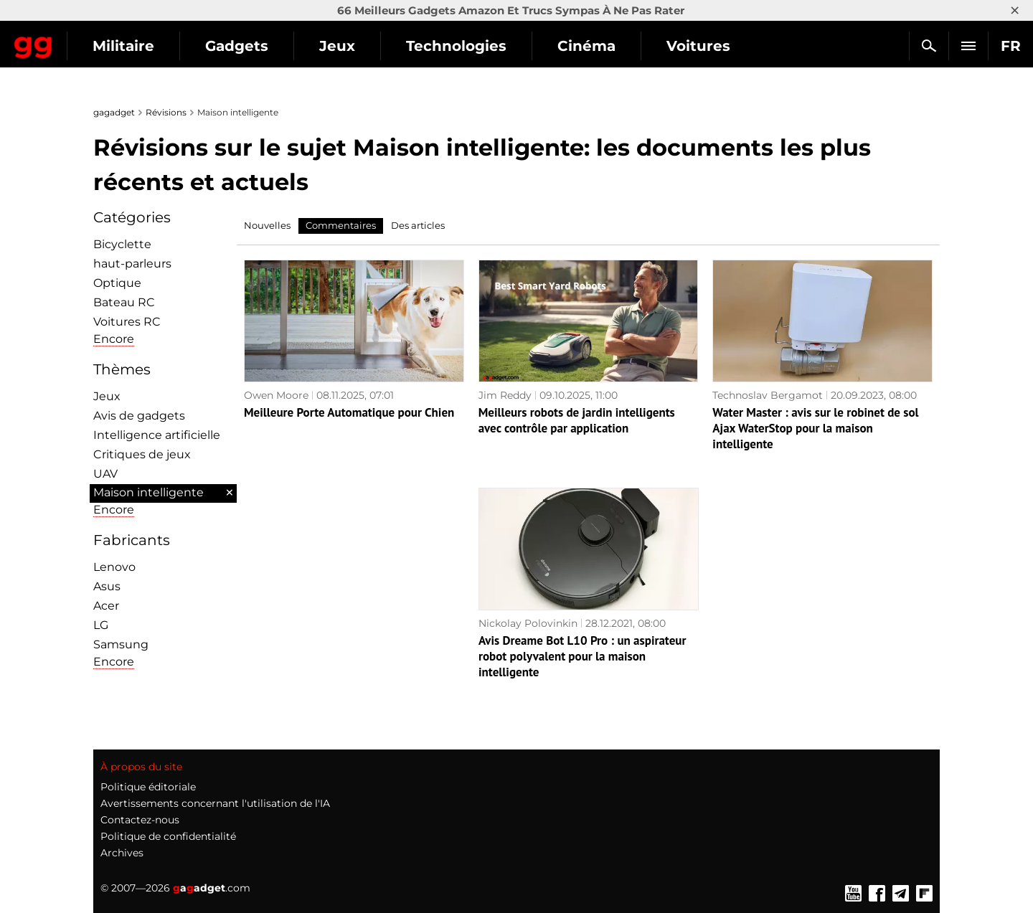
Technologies (582, 46)
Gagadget (96, 40)
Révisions (166, 112)
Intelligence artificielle (156, 435)
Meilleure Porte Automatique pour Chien (349, 412)
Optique (117, 283)
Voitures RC (127, 321)
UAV (105, 474)
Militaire (249, 46)
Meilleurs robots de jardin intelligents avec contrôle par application (576, 420)
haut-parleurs (132, 263)
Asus (107, 586)
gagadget (114, 112)
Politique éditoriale (148, 786)
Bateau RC (124, 302)
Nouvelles (267, 225)
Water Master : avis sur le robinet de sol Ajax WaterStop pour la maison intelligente (815, 428)
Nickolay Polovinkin (527, 623)
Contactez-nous (139, 819)
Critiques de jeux (142, 454)
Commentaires (341, 225)
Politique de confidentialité (168, 836)
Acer (106, 605)
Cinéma (713, 46)
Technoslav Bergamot (767, 395)
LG (100, 625)
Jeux (463, 46)
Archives (121, 852)
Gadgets (363, 46)
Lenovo (114, 567)
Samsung (120, 644)
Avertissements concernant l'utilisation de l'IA (215, 803)
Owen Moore (276, 395)
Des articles (418, 225)
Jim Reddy (505, 395)
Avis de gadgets (139, 415)
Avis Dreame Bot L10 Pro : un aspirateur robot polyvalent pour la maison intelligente (582, 656)
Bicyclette (122, 244)
